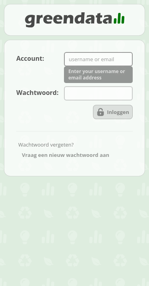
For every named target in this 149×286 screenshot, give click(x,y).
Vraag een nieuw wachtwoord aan (65, 154)
